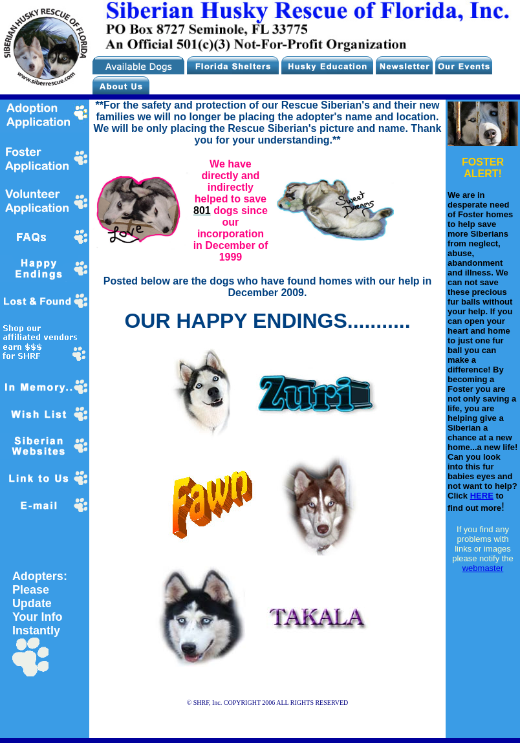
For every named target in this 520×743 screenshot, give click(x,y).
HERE (481, 496)
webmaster (483, 568)
